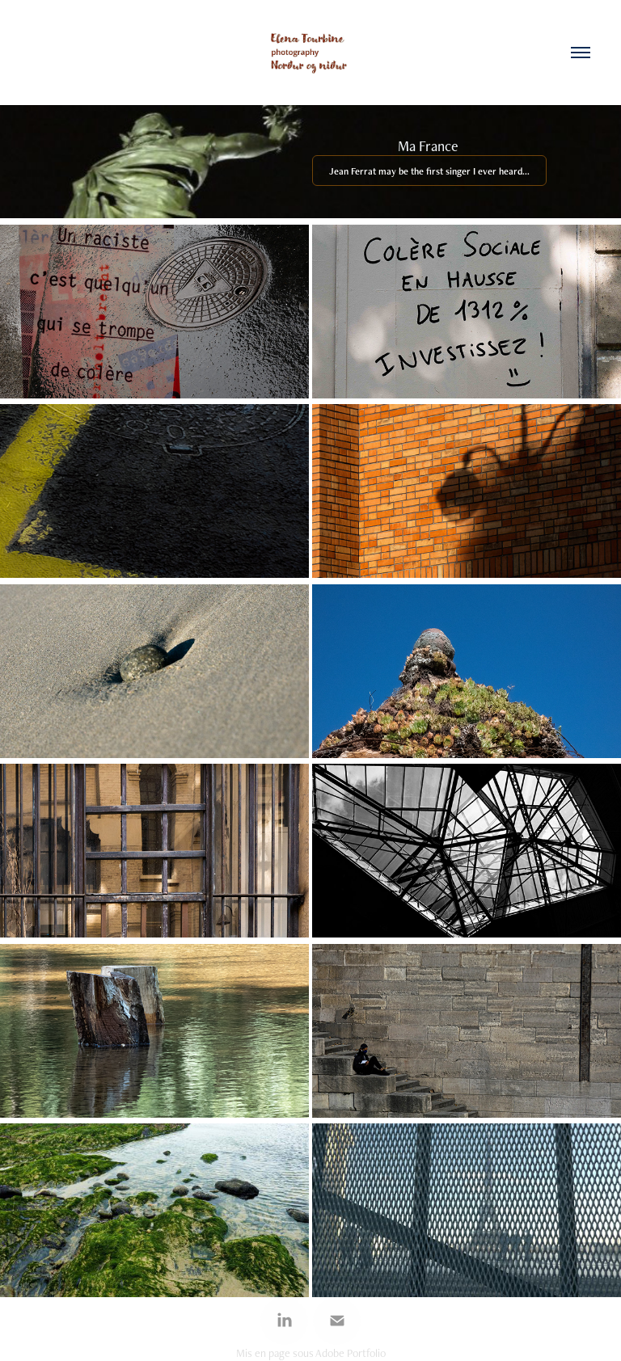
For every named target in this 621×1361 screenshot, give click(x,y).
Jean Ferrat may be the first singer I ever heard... (429, 171)
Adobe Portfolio (350, 1353)
